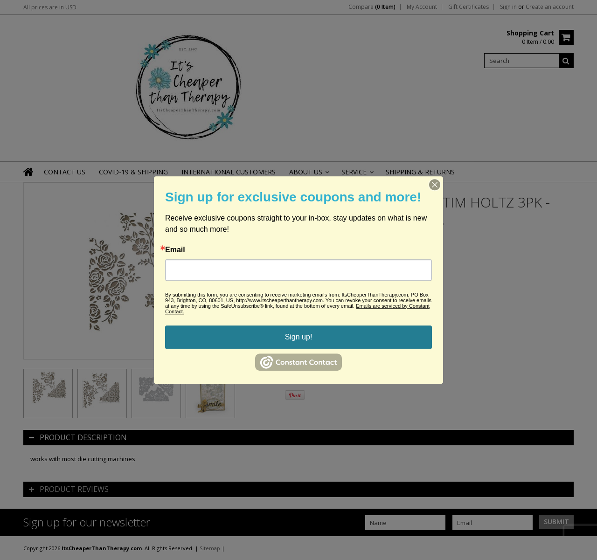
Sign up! (298, 337)
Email (175, 250)
